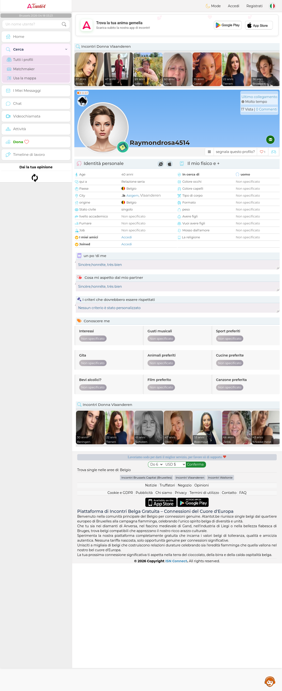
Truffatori (167, 613)
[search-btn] (64, 24)
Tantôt (36, 6)
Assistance (270, 681)
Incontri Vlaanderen (190, 605)
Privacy (181, 620)
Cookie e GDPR (120, 620)
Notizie (151, 613)
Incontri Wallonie (220, 605)
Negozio (185, 613)
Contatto (229, 620)
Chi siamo (163, 620)
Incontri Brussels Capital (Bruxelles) (146, 605)
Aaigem (132, 195)
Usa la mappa (21, 78)
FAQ (243, 620)
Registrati (255, 6)
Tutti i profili (20, 59)
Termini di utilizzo (204, 620)
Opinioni (201, 613)
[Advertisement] (177, 25)
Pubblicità (144, 620)
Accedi (233, 6)
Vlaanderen (150, 195)
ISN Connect (176, 688)
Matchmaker (21, 69)
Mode (213, 6)
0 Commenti (266, 109)
